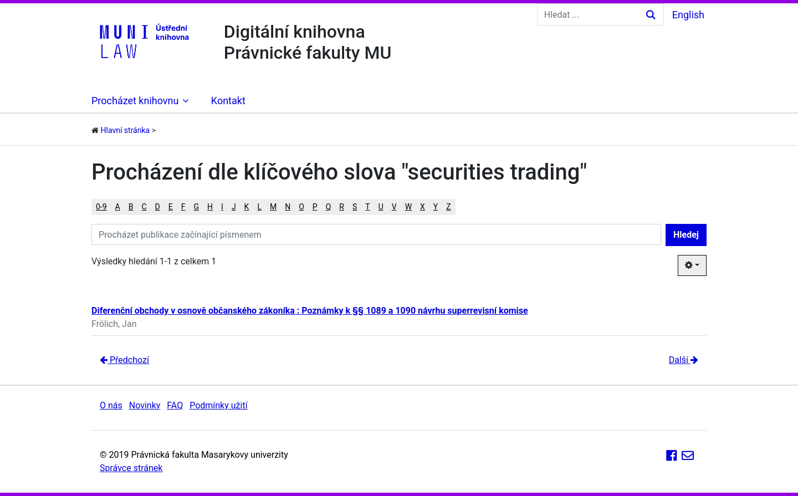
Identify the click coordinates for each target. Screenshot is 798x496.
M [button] (273, 206)
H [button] (210, 206)
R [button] (341, 206)
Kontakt (228, 100)
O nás (111, 405)
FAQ (175, 405)
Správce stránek (131, 468)
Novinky (145, 405)
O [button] (301, 206)
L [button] (259, 206)
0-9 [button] (101, 206)
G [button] (197, 206)
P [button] (315, 206)
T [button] (367, 206)
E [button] (170, 206)
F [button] (183, 206)
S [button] (354, 206)
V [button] (394, 206)
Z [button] (448, 206)
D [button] (157, 206)
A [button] (117, 206)
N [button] (287, 206)
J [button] (234, 206)
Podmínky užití (218, 405)
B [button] (131, 206)
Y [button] (435, 206)
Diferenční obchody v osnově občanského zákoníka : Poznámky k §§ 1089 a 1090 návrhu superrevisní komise (309, 310)
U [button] (380, 206)
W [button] (408, 206)
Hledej (686, 234)
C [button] (143, 206)
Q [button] (328, 206)
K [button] (246, 206)
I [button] (222, 206)
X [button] (422, 206)
